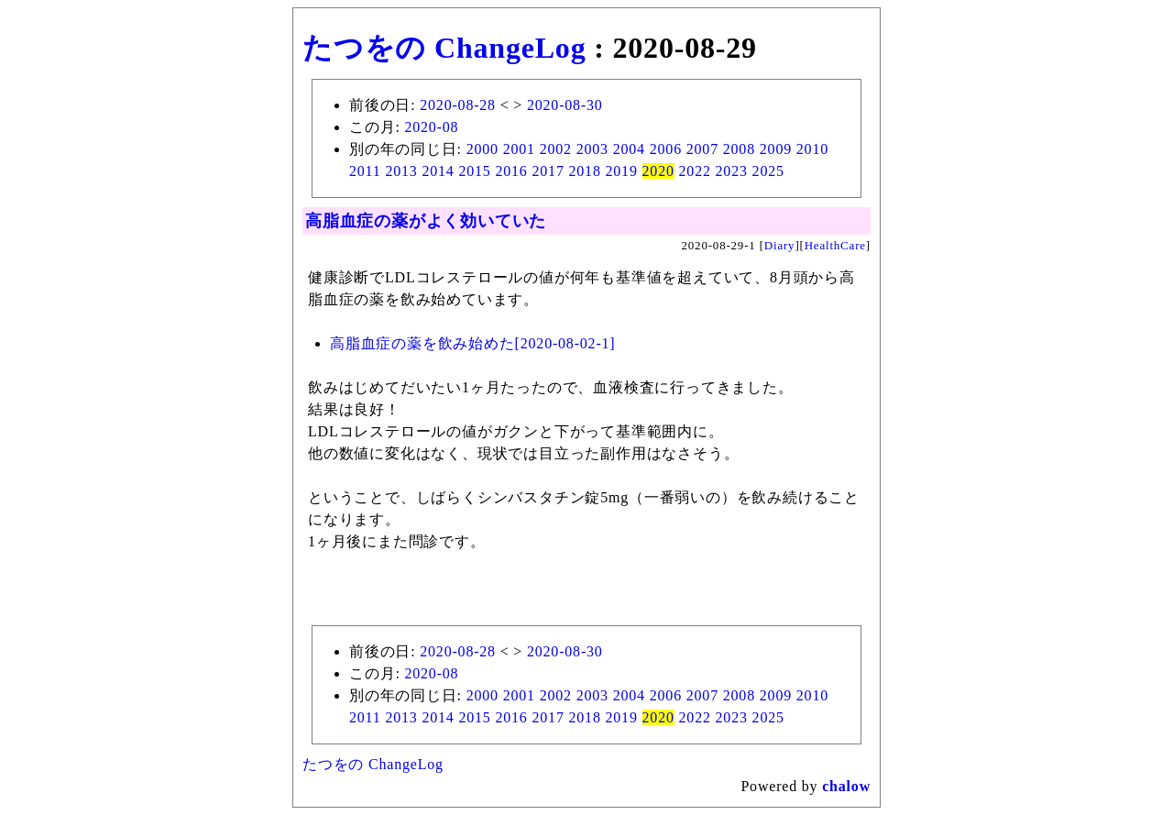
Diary (779, 245)
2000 (482, 149)
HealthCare (835, 245)
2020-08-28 (458, 105)
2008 (739, 149)
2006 (666, 149)
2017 (548, 171)
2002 (556, 149)
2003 (592, 149)
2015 (474, 171)
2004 (629, 149)
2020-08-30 (565, 105)
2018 (585, 171)
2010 (812, 149)
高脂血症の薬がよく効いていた (425, 221)
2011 (365, 171)
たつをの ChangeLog (444, 47)
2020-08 (431, 127)
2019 (622, 171)
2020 (658, 171)
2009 (776, 149)
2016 (511, 171)
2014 (438, 171)
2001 (519, 149)
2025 (768, 171)
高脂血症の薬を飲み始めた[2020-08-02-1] (472, 343)
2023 (732, 171)
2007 (702, 149)
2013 (401, 171)
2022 (695, 171)
